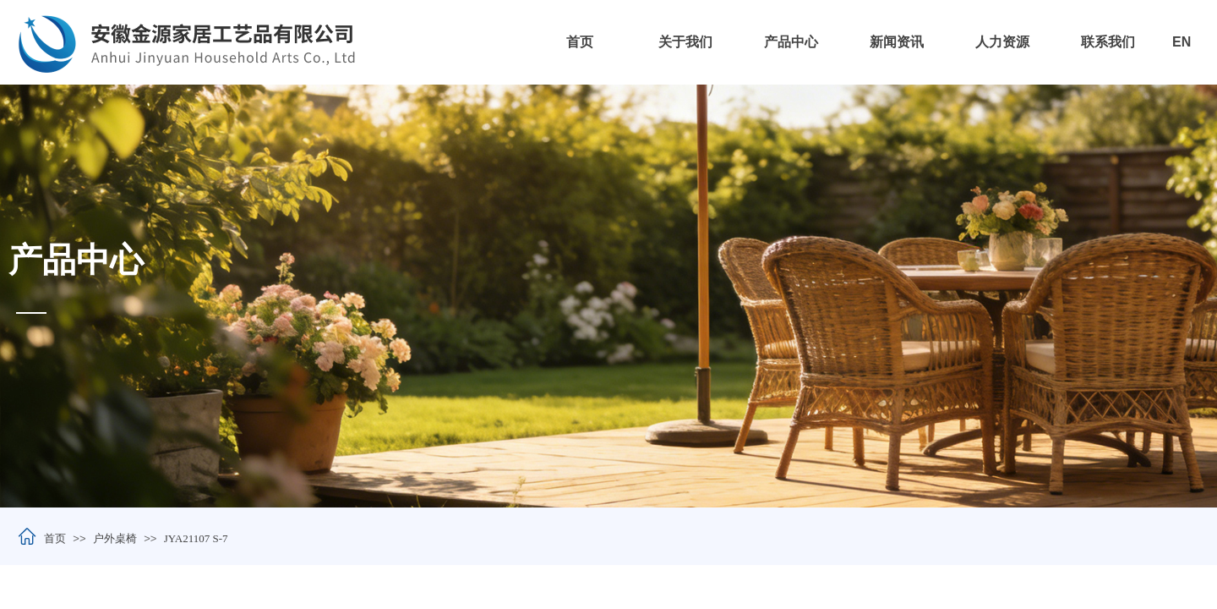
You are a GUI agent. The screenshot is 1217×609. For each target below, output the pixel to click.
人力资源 (1002, 42)
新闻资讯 (897, 42)
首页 (579, 42)
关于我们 (685, 42)
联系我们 (1108, 42)
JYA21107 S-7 (196, 538)
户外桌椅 (115, 538)
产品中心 (791, 42)
